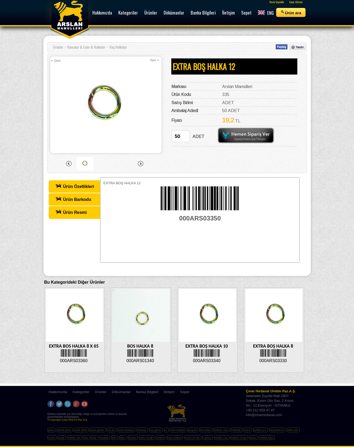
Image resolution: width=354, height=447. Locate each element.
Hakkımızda (58, 392)
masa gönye (98, 429)
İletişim (169, 392)
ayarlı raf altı (192, 437)
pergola (192, 429)
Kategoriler (81, 392)
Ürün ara (290, 12)
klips (123, 437)
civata (52, 437)
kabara (133, 437)
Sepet (184, 392)
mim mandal (178, 429)
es (166, 429)
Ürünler (58, 47)
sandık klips (267, 437)
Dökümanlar (121, 392)
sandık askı (74, 437)
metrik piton (64, 429)
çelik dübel (81, 429)
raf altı (111, 429)
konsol (160, 437)
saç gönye (156, 429)
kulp (94, 437)
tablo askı (293, 429)
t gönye (207, 437)
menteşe (142, 429)
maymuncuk (277, 429)
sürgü (61, 437)
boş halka (206, 429)
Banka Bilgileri (147, 392)
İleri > (154, 60)
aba (86, 437)
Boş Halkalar (118, 47)
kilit (114, 437)
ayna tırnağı (147, 437)
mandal (104, 437)
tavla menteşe (126, 429)
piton (51, 429)
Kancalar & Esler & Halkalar (86, 47)
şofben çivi (260, 429)
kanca (253, 437)
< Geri (56, 61)
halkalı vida (221, 429)
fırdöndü (236, 429)
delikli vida (221, 437)
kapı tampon (175, 437)
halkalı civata (239, 437)
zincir (247, 429)
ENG (266, 13)
